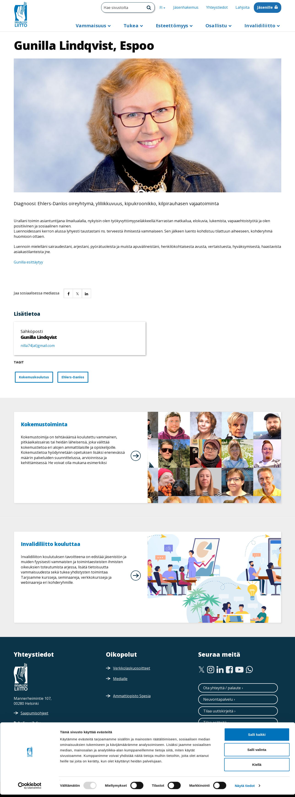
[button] (68, 293)
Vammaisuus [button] (91, 25)
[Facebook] (229, 669)
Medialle (120, 678)
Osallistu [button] (217, 25)
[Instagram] (210, 669)
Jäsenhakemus (185, 7)
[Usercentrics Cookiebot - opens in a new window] (30, 788)
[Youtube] (239, 669)
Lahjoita (242, 7)
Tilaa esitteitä (215, 722)
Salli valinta (256, 752)
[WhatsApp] (249, 669)
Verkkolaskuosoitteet (131, 668)
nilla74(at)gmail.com (38, 345)
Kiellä (256, 767)
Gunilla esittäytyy (28, 262)
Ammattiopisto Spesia (132, 695)
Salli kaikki (257, 737)
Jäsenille (265, 7)
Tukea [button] (132, 25)
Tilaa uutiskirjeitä (218, 711)
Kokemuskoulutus (34, 377)
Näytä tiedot (245, 788)
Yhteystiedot (217, 7)
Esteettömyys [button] (172, 25)
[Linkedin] (220, 669)
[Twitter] (201, 669)
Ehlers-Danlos (73, 377)
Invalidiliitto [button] (260, 25)
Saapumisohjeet (34, 713)
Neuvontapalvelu (218, 699)
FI (164, 7)
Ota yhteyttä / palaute (222, 687)
